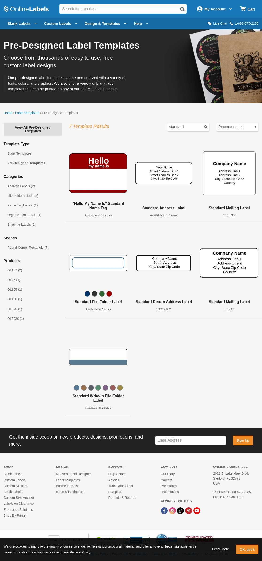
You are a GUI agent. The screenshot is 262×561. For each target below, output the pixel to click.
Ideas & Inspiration (69, 492)
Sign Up (242, 440)
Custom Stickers (15, 486)
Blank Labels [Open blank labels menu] (22, 24)
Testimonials (170, 492)
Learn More (220, 549)
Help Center (117, 474)
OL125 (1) (14, 289)
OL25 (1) (13, 280)
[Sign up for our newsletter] (190, 440)
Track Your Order (120, 486)
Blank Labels (13, 474)
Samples (114, 492)
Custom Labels (14, 480)
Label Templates (27, 113)
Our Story (168, 474)
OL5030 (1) (15, 319)
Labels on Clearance (19, 503)
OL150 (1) (14, 299)
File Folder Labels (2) (22, 196)
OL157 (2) (14, 270)
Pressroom (169, 486)
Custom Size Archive (19, 498)
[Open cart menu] (247, 9)
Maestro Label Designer (73, 474)
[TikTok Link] (181, 510)
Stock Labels (13, 492)
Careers (167, 480)
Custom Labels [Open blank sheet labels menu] (60, 24)
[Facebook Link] (165, 510)
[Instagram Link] (173, 510)
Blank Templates (19, 153)
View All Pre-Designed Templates (32, 129)
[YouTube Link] (196, 510)
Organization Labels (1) (24, 215)
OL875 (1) (14, 309)
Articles (113, 480)
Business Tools (67, 486)
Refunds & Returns (122, 498)
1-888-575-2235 (244, 23)
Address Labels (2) (21, 186)
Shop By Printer (15, 515)
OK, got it (247, 549)
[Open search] (182, 9)
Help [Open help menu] (141, 24)
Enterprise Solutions (18, 509)
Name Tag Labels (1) (22, 205)
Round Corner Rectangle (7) (28, 247)
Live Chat (217, 23)
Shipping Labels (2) (21, 224)
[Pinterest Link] (189, 510)
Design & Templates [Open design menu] (105, 24)
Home (8, 113)
